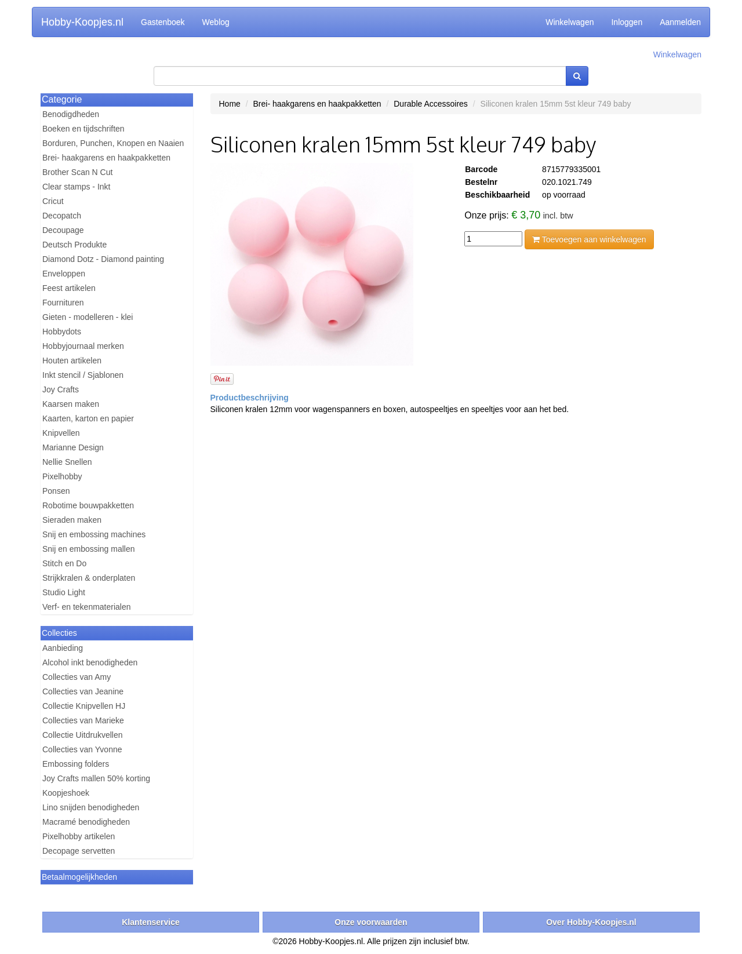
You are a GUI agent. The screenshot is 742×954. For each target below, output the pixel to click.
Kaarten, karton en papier (88, 418)
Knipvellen (61, 433)
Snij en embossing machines (94, 534)
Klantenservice (151, 922)
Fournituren (63, 302)
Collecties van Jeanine (82, 691)
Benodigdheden (70, 114)
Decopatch (61, 215)
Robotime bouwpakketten (88, 505)
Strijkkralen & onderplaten (88, 577)
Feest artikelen (69, 288)
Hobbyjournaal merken (83, 346)
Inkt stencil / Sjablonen (82, 375)
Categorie (62, 99)
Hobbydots (61, 331)
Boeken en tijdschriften (83, 128)
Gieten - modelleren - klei (87, 317)
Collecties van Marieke (83, 720)
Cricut (53, 201)
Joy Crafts (60, 389)
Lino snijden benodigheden (90, 807)
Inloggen (626, 22)
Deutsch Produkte (74, 244)
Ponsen (56, 491)
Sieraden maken (71, 520)
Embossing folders (75, 764)
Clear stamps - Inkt (76, 186)
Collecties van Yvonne (82, 749)
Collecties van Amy (76, 677)
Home (230, 103)
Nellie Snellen (67, 462)
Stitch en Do (64, 563)
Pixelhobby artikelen (78, 836)
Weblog (216, 22)
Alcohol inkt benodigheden (89, 662)
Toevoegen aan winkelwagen (589, 239)
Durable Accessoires (431, 103)
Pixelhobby (62, 476)
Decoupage (63, 230)
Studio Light (63, 592)
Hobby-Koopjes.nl (82, 22)
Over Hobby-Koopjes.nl (591, 922)
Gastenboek (163, 22)
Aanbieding (62, 648)
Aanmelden (680, 22)
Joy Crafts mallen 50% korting (96, 778)
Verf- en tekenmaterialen (86, 606)
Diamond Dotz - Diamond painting (103, 259)
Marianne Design (73, 447)
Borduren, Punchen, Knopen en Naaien (113, 143)
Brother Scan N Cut (77, 172)
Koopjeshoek (65, 793)
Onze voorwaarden (370, 922)
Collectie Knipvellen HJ (83, 706)
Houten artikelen (71, 360)
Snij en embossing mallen (88, 549)
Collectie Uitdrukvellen (82, 735)
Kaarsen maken (70, 404)
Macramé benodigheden (86, 821)
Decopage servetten (78, 850)
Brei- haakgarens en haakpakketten (106, 157)
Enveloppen (63, 273)
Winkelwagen (569, 22)
